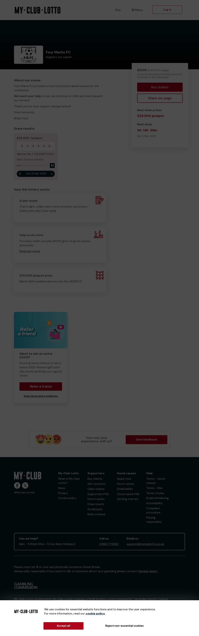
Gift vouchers (96, 484)
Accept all (63, 625)
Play (118, 10)
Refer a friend (41, 386)
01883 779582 (108, 544)
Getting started (127, 499)
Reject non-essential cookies (124, 625)
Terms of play (155, 493)
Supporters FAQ (98, 494)
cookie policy (95, 613)
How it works (96, 499)
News (61, 488)
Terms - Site (154, 488)
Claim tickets (95, 489)
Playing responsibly (154, 520)
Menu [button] (137, 10)
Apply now (124, 479)
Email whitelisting (157, 498)
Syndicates (94, 509)
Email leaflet (125, 489)
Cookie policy (67, 498)
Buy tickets (159, 87)
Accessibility (154, 503)
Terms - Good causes (155, 481)
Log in (167, 9)
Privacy (63, 493)
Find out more (29, 251)
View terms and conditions (41, 396)
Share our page (160, 98)
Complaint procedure (153, 510)
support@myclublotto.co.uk (145, 544)
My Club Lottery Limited (69, 599)
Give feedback (146, 439)
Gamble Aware (147, 571)
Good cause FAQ (128, 494)
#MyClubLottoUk (24, 492)
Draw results (95, 504)
